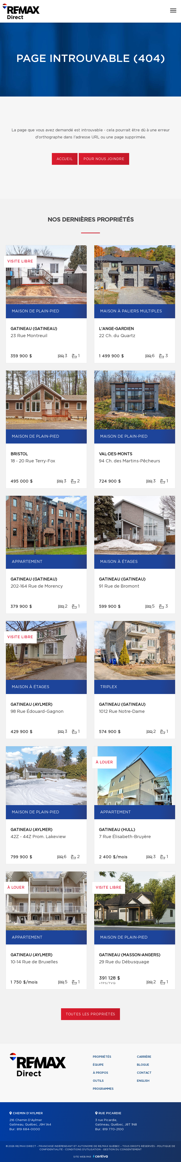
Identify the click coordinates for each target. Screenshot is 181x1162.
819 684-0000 (28, 1129)
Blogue (143, 1064)
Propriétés (102, 1056)
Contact (144, 1072)
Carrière (144, 1056)
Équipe (98, 1064)
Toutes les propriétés (90, 1014)
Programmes (103, 1088)
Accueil (65, 159)
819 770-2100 (113, 1129)
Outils (98, 1080)
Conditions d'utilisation (83, 1149)
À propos (100, 1072)
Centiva (100, 1156)
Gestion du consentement (122, 1149)
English (143, 1080)
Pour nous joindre (103, 159)
